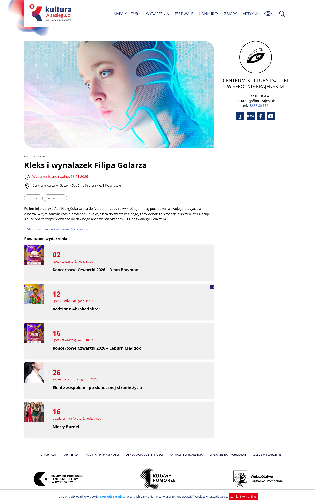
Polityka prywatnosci (103, 454)
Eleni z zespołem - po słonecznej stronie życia (97, 387)
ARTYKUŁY (251, 13)
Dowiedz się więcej (115, 496)
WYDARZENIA (157, 13)
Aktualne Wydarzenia (186, 454)
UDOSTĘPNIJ (55, 198)
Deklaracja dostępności (144, 454)
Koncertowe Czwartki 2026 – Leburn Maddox (97, 348)
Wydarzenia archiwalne (227, 454)
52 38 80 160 (258, 105)
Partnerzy (72, 454)
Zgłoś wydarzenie (265, 454)
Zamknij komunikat (241, 496)
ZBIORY (230, 13)
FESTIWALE (183, 13)
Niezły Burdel (66, 426)
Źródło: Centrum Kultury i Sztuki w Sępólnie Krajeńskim (57, 229)
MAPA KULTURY (126, 13)
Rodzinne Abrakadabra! (76, 309)
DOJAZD (33, 198)
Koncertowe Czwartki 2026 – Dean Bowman (96, 270)
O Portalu (50, 454)
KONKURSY (208, 13)
